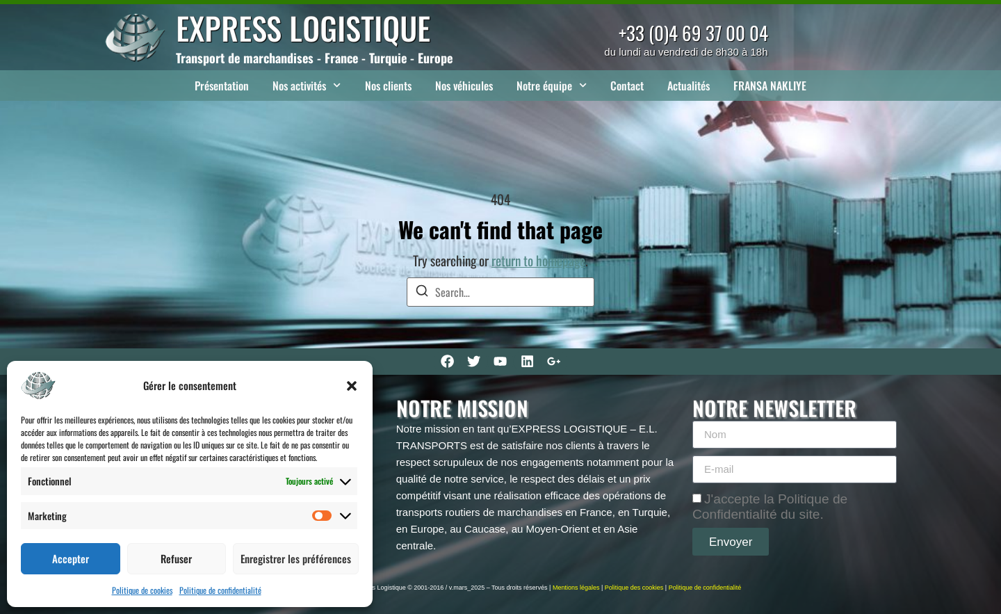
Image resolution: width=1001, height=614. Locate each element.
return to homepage (538, 260)
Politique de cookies (142, 590)
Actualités (688, 85)
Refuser (176, 558)
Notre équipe (551, 85)
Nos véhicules (464, 85)
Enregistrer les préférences (296, 558)
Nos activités (306, 85)
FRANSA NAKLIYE (769, 85)
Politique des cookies (634, 587)
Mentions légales (576, 587)
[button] (352, 386)
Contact (627, 85)
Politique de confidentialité (220, 590)
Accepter (70, 558)
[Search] (422, 292)
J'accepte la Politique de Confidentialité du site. (769, 507)
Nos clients (388, 85)
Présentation (222, 85)
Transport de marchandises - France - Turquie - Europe (314, 58)
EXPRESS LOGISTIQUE (303, 27)
